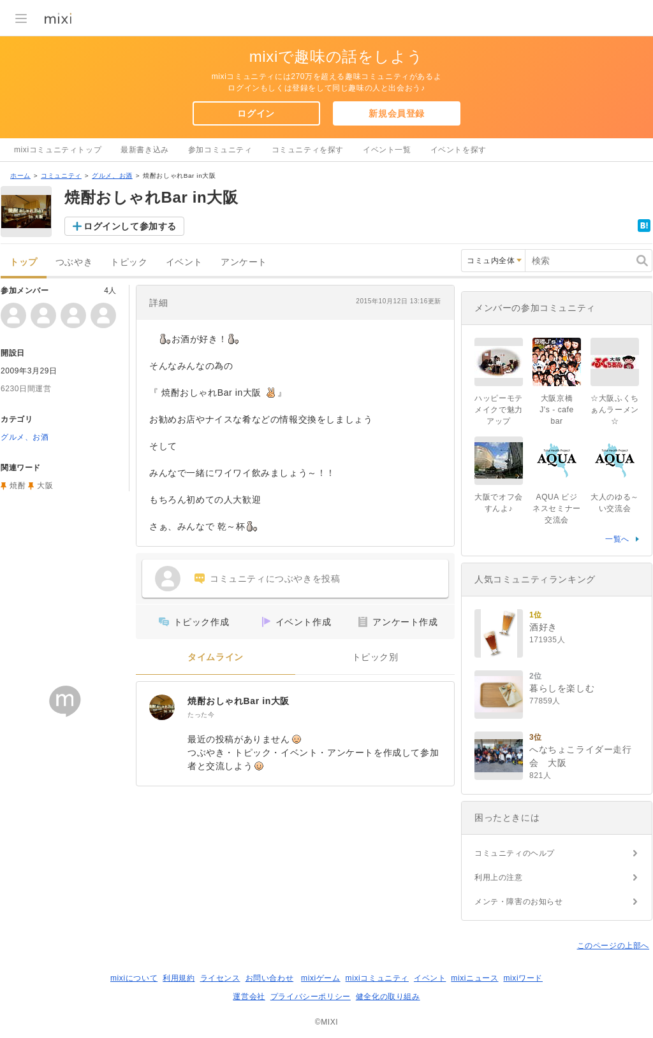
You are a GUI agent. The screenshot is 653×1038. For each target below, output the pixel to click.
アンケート (244, 262)
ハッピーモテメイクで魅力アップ (498, 410)
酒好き (543, 627)
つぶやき (73, 262)
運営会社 (249, 996)
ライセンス (220, 978)
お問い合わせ (270, 978)
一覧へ (617, 539)
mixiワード (523, 978)
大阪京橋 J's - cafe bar (560, 410)
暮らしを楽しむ (561, 688)
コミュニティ (61, 175)
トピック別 (375, 657)
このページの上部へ (613, 945)
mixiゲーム (321, 978)
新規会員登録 (397, 113)
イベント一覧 (387, 149)
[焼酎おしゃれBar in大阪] (162, 707)
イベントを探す (458, 149)
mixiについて (134, 978)
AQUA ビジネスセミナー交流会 (556, 508)
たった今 (200, 714)
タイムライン (215, 657)
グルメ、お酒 (112, 175)
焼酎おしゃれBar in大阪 (238, 701)
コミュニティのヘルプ (514, 853)
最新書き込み (145, 149)
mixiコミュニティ (377, 978)
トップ (24, 262)
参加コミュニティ (220, 149)
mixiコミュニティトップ (57, 149)
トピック (128, 262)
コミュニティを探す (308, 149)
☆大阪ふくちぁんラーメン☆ (615, 410)
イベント (184, 262)
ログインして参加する (130, 226)
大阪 (45, 485)
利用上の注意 (498, 877)
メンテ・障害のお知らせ (518, 901)
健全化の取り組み (388, 996)
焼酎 (18, 485)
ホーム (20, 175)
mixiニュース (474, 978)
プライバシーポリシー (310, 996)
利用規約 (178, 978)
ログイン (255, 113)
